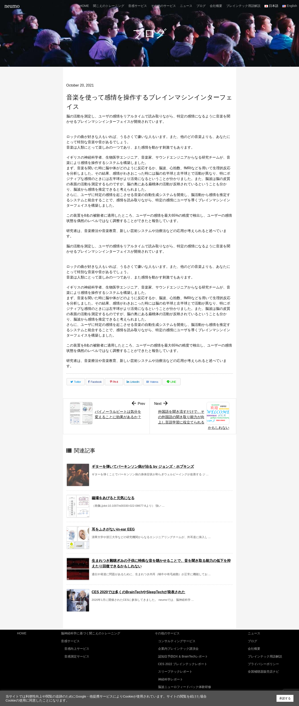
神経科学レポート (170, 674)
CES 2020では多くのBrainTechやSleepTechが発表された (138, 592)
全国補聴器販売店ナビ (263, 668)
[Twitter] (76, 381)
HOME (21, 633)
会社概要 (254, 647)
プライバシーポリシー (263, 660)
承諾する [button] (285, 698)
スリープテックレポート (175, 668)
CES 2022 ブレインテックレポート (182, 660)
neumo (12, 6)
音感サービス (70, 640)
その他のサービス (167, 633)
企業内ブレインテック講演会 (178, 647)
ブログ (252, 640)
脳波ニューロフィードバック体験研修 (184, 681)
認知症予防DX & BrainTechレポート (183, 654)
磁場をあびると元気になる (113, 498)
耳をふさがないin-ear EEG (113, 529)
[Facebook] (95, 381)
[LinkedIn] (133, 381)
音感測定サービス (76, 654)
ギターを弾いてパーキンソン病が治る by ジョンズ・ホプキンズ (143, 466)
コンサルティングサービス (176, 640)
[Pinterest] (114, 381)
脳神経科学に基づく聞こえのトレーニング (90, 633)
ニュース (254, 633)
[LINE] (171, 381)
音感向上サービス (76, 647)
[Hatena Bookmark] (152, 381)
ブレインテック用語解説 (265, 654)
